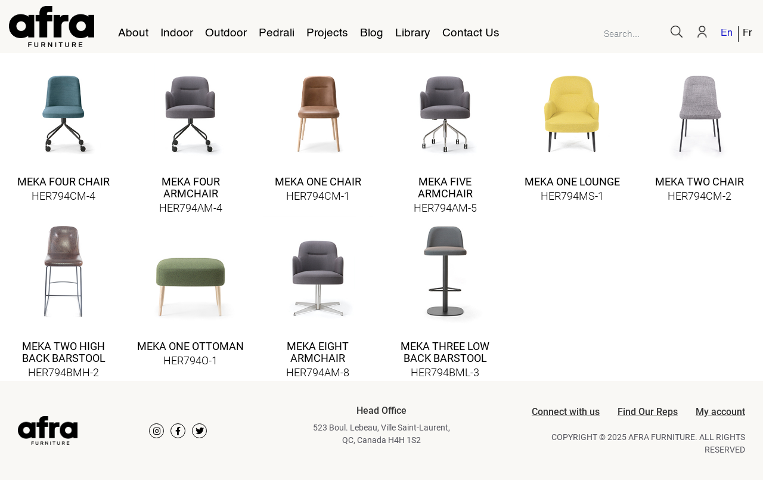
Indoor (176, 33)
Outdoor (226, 33)
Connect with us (566, 411)
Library (412, 33)
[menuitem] (727, 34)
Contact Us (471, 33)
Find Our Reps (648, 411)
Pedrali (276, 33)
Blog (371, 33)
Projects (327, 33)
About (133, 33)
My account (720, 411)
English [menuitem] (726, 33)
